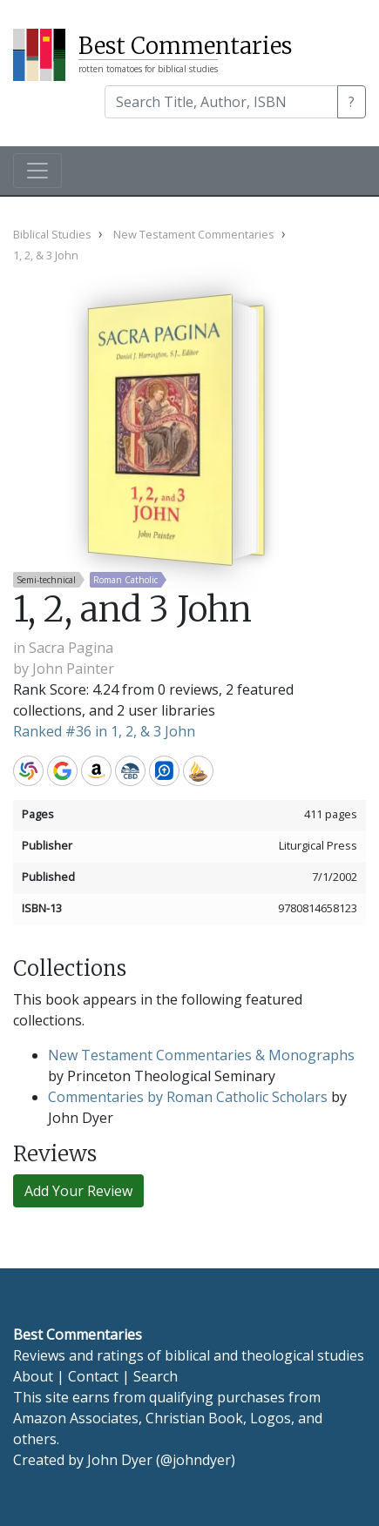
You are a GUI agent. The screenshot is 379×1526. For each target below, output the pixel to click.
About (33, 1376)
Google (62, 771)
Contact (93, 1376)
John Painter (73, 668)
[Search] (221, 101)
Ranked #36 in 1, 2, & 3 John (104, 731)
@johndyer (195, 1459)
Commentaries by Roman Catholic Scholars (188, 1096)
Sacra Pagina (71, 647)
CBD (130, 771)
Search (155, 1376)
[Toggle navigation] (37, 170)
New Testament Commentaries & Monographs (201, 1055)
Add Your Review (78, 1190)
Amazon (96, 771)
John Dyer (119, 1459)
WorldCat (28, 771)
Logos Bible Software (164, 771)
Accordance (198, 771)
